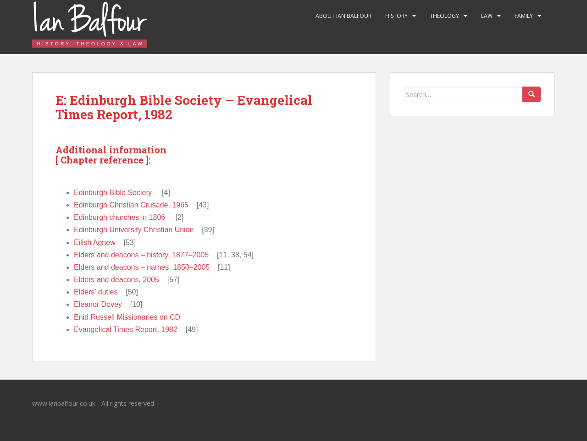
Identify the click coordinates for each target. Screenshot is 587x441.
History (396, 16)
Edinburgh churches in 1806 (119, 217)
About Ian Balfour (343, 16)
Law (487, 16)
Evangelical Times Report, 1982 (125, 329)
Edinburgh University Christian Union (134, 230)
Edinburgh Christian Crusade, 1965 (131, 205)
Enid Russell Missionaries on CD (127, 317)
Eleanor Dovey (98, 304)
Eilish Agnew (95, 242)
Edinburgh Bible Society (113, 192)
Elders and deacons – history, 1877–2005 (141, 255)
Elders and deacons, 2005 (116, 279)
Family (524, 16)
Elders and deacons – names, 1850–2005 (142, 267)
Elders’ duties (95, 292)
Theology (444, 16)
